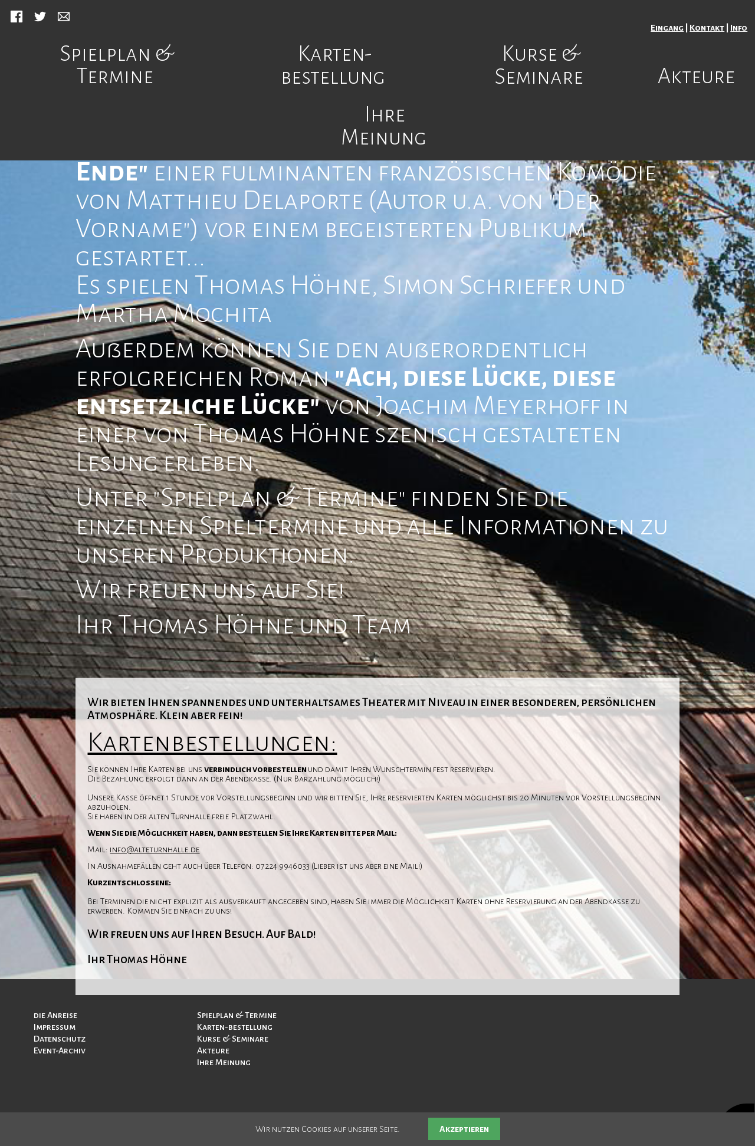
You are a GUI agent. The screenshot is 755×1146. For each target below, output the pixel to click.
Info (738, 27)
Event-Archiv (60, 1050)
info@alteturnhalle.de (154, 849)
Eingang (667, 27)
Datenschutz (60, 1038)
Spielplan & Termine (116, 65)
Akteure (696, 76)
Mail (63, 16)
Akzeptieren (464, 1129)
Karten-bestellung (333, 65)
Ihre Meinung (383, 126)
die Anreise (55, 1015)
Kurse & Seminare (539, 65)
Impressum (55, 1027)
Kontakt (707, 27)
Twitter (40, 16)
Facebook (16, 16)
